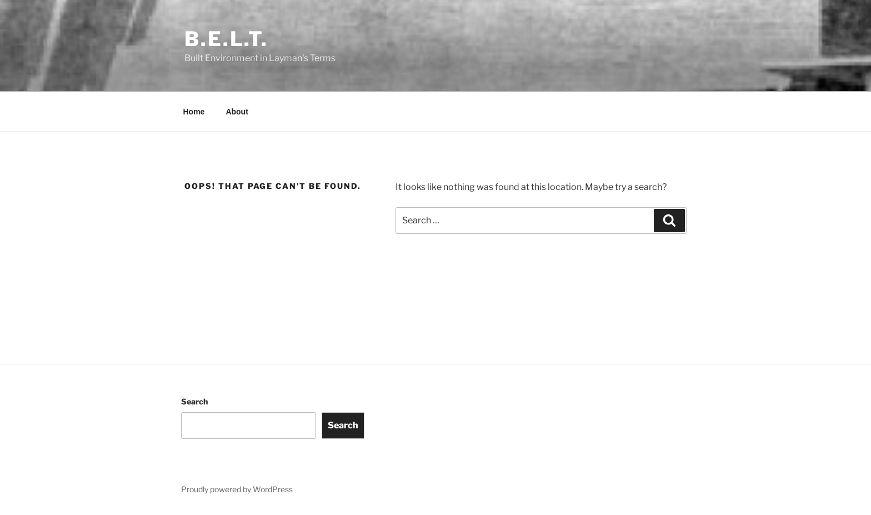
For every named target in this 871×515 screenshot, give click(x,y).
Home (194, 111)
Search (194, 401)
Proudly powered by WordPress (237, 489)
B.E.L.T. (226, 39)
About (237, 111)
